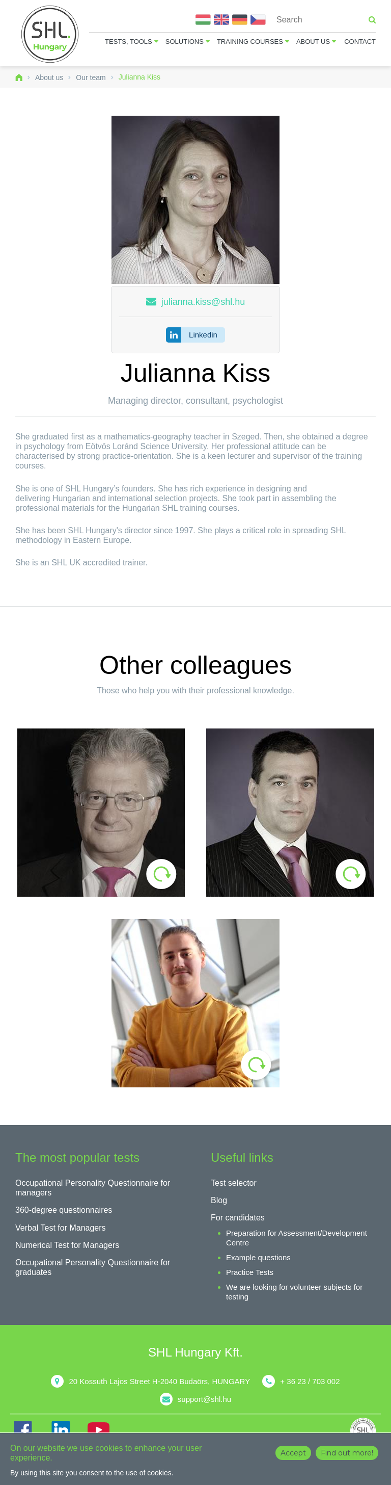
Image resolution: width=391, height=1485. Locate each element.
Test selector (234, 1183)
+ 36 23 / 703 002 (310, 1381)
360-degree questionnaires (63, 1210)
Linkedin (203, 334)
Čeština (258, 19)
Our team (90, 77)
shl (365, 1430)
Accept (293, 1452)
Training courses (250, 41)
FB (23, 1430)
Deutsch (239, 19)
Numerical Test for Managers (67, 1245)
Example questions (258, 1257)
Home (18, 77)
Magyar (203, 19)
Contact (360, 41)
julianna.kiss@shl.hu (203, 302)
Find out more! (347, 1452)
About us (313, 41)
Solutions (184, 41)
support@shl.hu (204, 1399)
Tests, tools (128, 41)
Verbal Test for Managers (60, 1227)
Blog (219, 1200)
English (221, 19)
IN (60, 1430)
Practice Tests (249, 1272)
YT (98, 1430)
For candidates (238, 1217)
